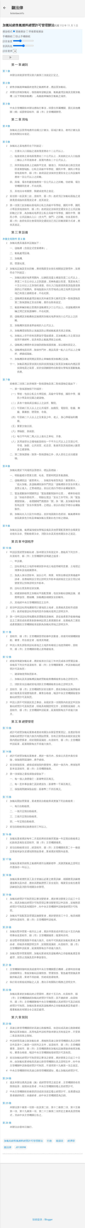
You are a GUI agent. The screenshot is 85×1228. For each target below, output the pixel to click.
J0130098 (21, 1147)
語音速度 (7, 41)
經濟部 (71, 1140)
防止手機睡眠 (23, 36)
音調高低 (7, 46)
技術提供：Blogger (42, 1219)
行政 (49, 1140)
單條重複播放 (36, 31)
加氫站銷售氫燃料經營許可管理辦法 (23, 1140)
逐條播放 (20, 31)
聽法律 (17, 8)
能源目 (59, 1140)
